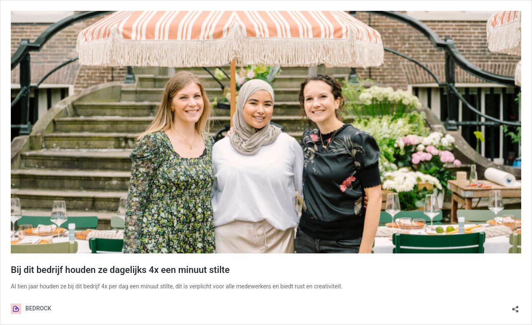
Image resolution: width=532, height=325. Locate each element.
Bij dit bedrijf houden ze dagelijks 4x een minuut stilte (120, 270)
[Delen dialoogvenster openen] (515, 306)
